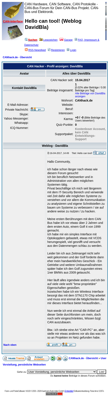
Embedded (69, 391)
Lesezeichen (48, 39)
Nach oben (9, 344)
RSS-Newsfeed (35, 50)
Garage (66, 39)
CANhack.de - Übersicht (17, 57)
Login (71, 50)
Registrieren (56, 50)
